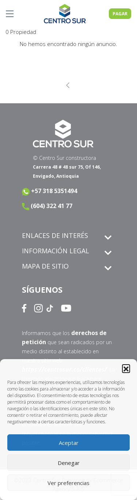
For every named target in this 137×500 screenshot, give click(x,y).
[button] (126, 368)
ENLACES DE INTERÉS (55, 235)
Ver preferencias (68, 482)
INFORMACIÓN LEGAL (55, 250)
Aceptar (69, 442)
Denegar (69, 462)
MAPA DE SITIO (45, 266)
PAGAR (120, 14)
